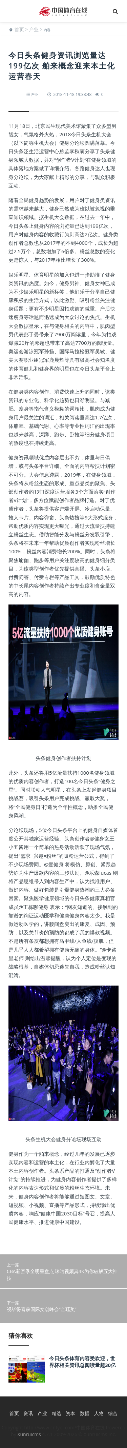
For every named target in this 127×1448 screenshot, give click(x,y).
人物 (99, 1413)
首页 (19, 29)
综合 (113, 1413)
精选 (56, 1413)
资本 (70, 1413)
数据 (84, 1413)
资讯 (28, 1413)
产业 (34, 29)
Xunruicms (29, 1434)
